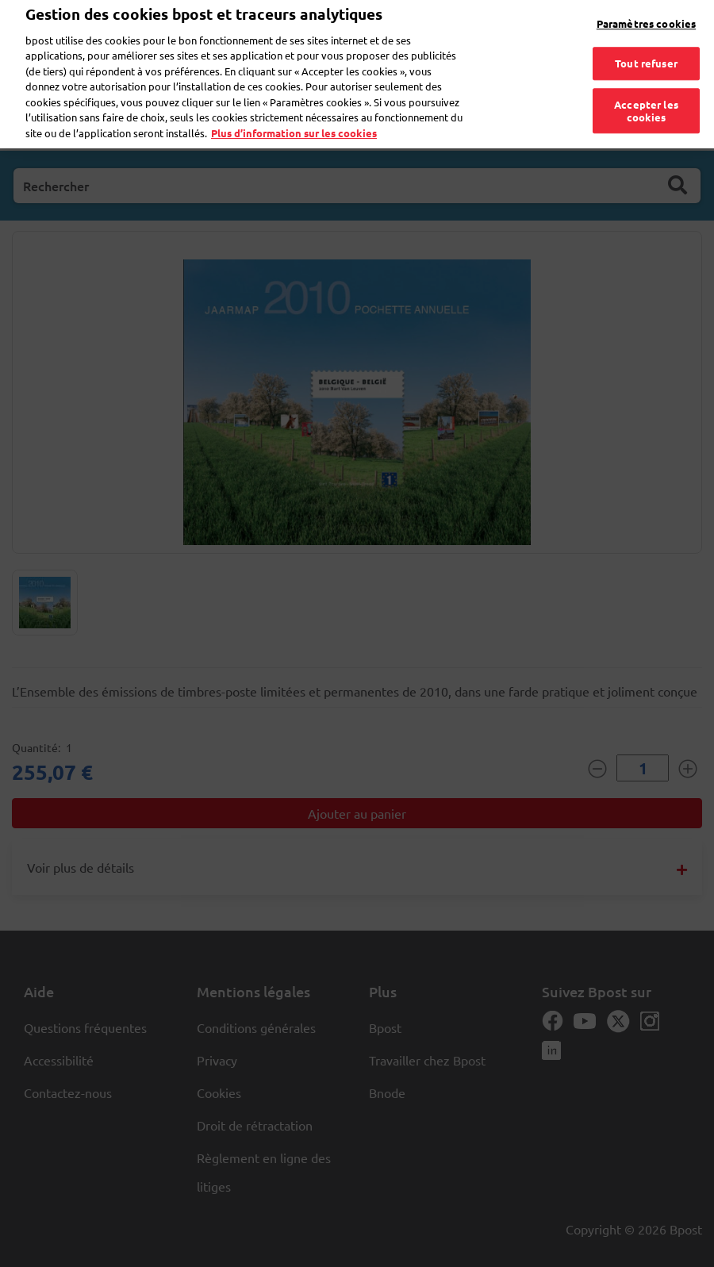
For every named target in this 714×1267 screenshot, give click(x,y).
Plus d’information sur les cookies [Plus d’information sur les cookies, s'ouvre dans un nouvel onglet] (294, 122)
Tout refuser (646, 53)
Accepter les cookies (646, 100)
